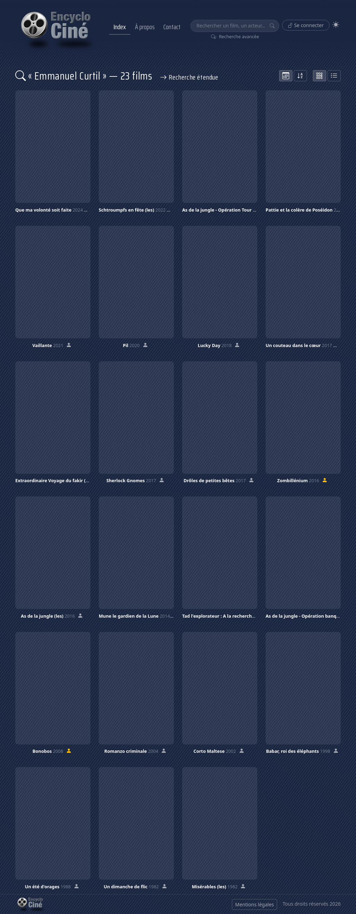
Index (119, 27)
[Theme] (336, 25)
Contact (171, 27)
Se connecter (306, 25)
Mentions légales (254, 904)
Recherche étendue (189, 77)
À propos (145, 27)
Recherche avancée (235, 36)
